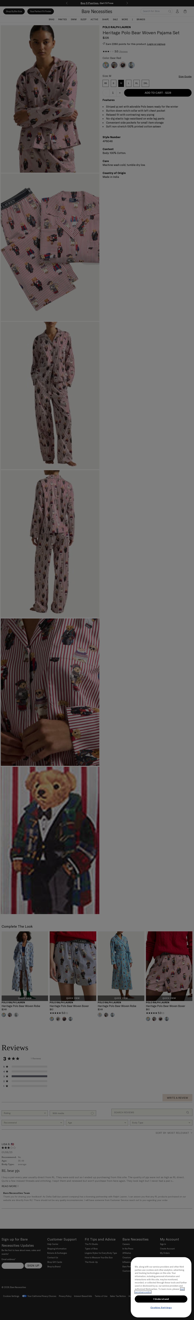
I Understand (161, 1299)
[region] (161, 1287)
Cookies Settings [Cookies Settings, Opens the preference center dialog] (161, 1307)
